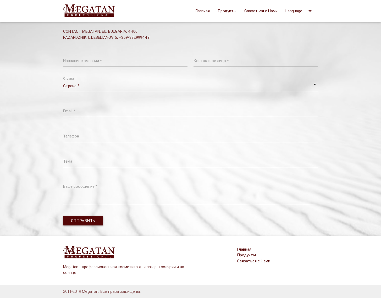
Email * (69, 110)
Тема (67, 161)
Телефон (71, 136)
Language (299, 11)
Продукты (227, 10)
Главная (202, 10)
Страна (68, 78)
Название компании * (82, 60)
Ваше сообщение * (80, 186)
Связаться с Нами (261, 10)
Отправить (83, 220)
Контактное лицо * (211, 60)
